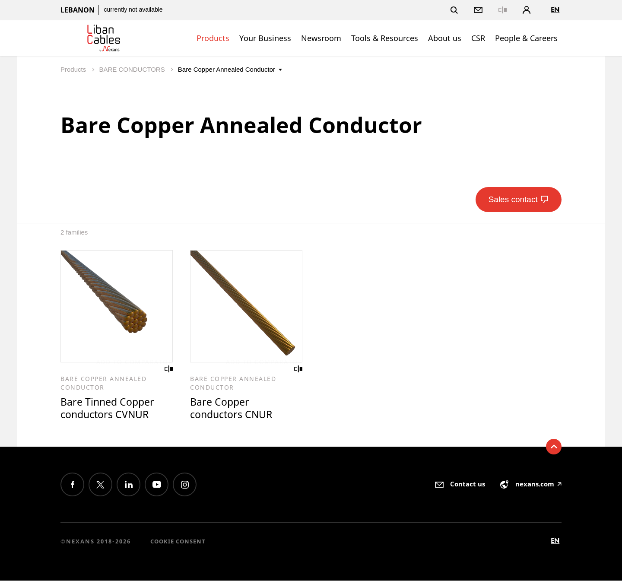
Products (213, 38)
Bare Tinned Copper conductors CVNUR (107, 408)
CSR (478, 38)
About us (444, 38)
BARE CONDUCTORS (132, 69)
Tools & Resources (384, 38)
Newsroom (321, 38)
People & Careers (526, 38)
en (555, 10)
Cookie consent (178, 541)
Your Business (265, 38)
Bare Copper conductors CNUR (231, 408)
